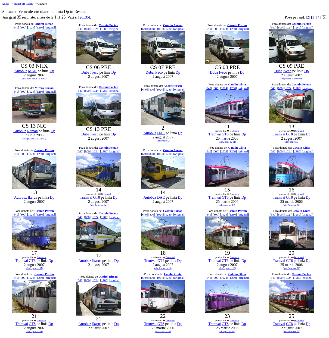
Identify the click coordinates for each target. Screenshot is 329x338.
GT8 (225, 134)
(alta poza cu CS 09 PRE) (291, 78)
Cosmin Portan (108, 25)
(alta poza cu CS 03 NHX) (34, 78)
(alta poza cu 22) (163, 331)
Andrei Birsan (44, 23)
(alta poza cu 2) (163, 140)
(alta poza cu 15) (227, 205)
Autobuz (20, 71)
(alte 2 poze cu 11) (227, 142)
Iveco (94, 72)
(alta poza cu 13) (291, 142)
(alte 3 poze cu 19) (227, 268)
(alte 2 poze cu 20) (291, 268)
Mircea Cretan (44, 88)
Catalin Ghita (237, 84)
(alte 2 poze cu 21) (34, 331)
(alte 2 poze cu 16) (291, 205)
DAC (161, 133)
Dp (52, 71)
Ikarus (32, 197)
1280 (40, 27)
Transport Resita (23, 3)
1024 (31, 27)
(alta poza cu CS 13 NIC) (34, 138)
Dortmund (234, 131)
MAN (32, 71)
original (50, 27)
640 (15, 27)
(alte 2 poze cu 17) (34, 268)
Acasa (5, 3)
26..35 (84, 17)
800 (23, 27)
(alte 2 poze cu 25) (291, 331)
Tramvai (214, 134)
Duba (85, 72)
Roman (32, 131)
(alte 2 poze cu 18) (162, 268)
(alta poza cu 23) (227, 331)
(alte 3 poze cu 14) (98, 205)
